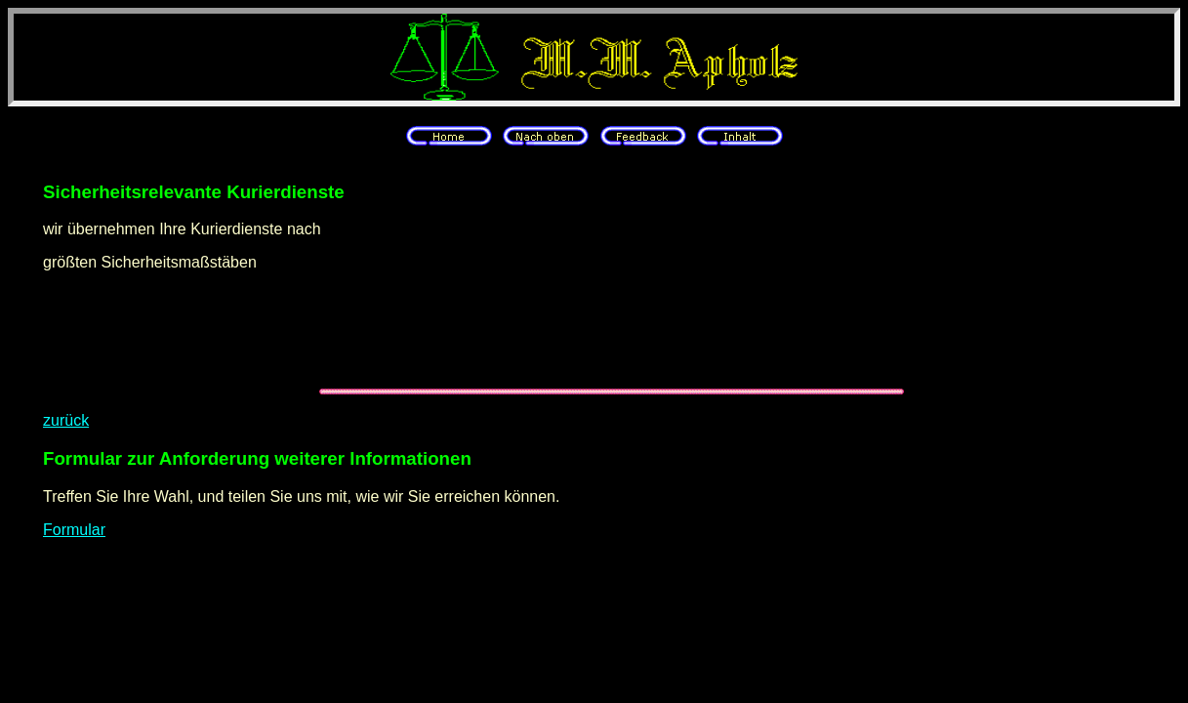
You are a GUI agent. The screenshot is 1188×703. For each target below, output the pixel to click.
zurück (66, 420)
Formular (74, 529)
